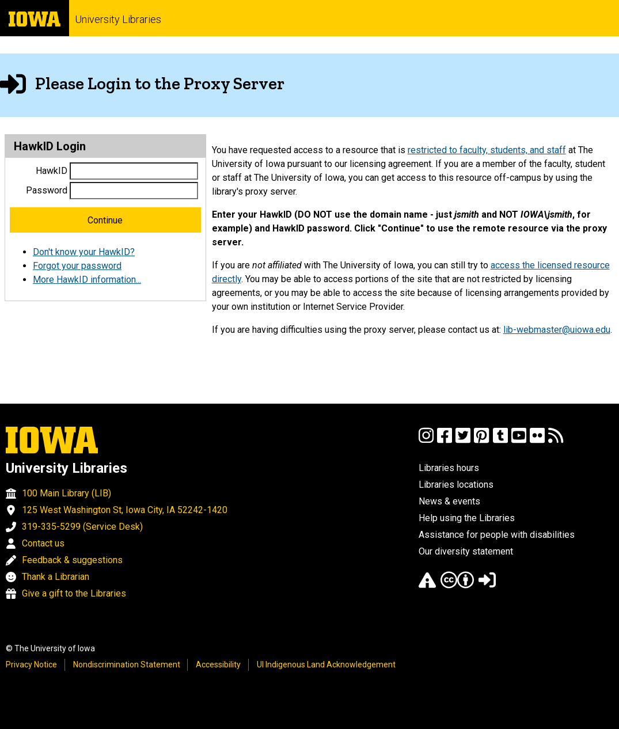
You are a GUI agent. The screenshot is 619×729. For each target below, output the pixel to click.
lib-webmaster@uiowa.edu (556, 329)
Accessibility (218, 664)
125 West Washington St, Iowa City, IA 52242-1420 (124, 509)
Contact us (43, 543)
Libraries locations (456, 484)
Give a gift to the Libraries (74, 593)
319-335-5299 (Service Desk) (82, 526)
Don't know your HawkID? (84, 251)
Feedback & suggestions (72, 560)
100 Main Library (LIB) (66, 493)
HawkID (51, 170)
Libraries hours (449, 467)
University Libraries (118, 19)
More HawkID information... (87, 279)
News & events (449, 501)
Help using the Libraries (467, 517)
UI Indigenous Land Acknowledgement (326, 664)
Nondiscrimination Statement (126, 664)
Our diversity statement (466, 551)
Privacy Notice (31, 664)
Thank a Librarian (55, 576)
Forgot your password (77, 265)
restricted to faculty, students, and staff (487, 150)
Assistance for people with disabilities (497, 534)
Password (46, 190)
